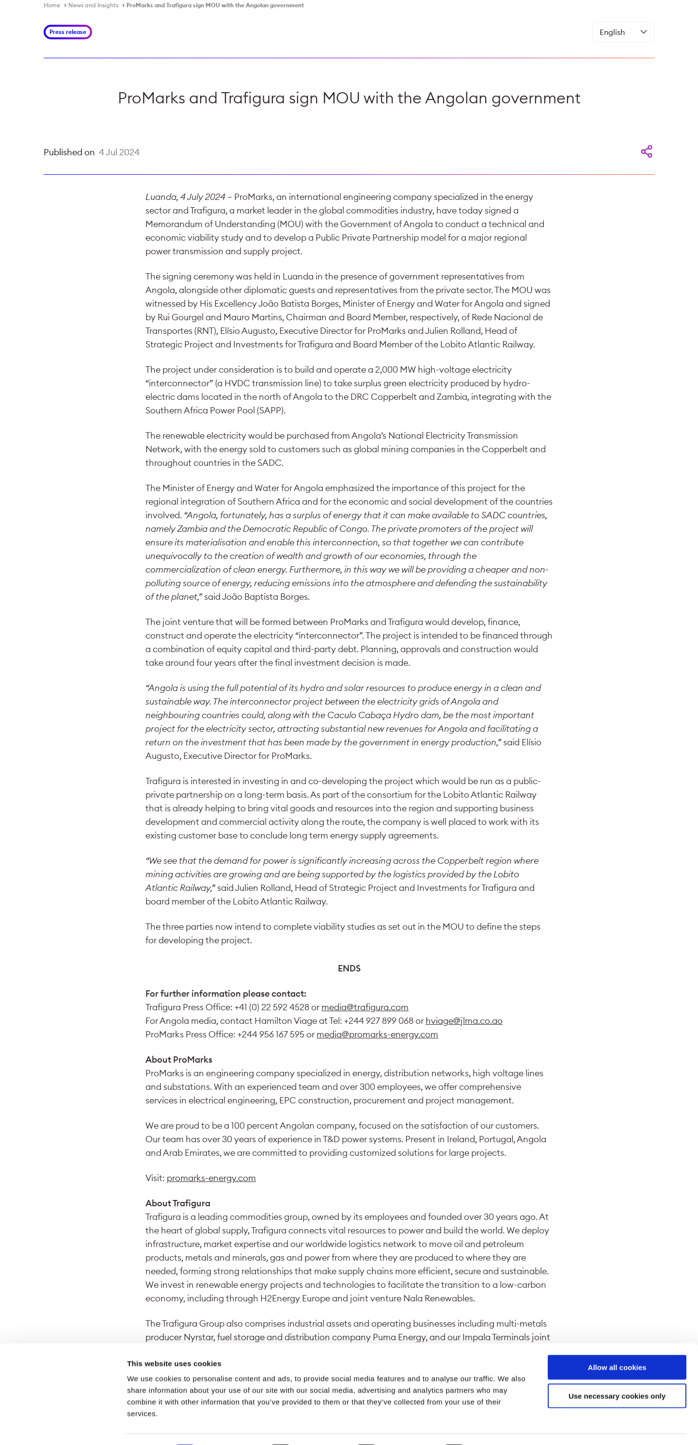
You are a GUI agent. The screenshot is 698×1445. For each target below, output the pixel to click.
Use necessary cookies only (617, 1369)
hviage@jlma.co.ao (464, 1020)
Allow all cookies (617, 1340)
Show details (508, 1426)
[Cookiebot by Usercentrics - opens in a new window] (62, 1426)
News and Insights (93, 5)
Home (52, 5)
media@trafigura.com (365, 1007)
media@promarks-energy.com (377, 1034)
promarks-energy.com (211, 1177)
